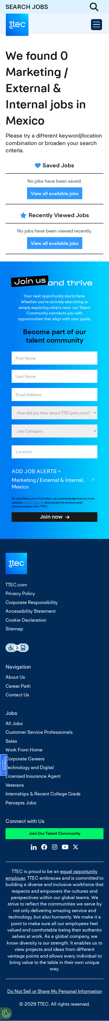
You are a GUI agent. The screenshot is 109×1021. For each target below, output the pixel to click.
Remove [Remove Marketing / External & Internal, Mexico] (93, 480)
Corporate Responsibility (32, 602)
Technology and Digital (30, 767)
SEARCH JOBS (27, 7)
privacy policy (32, 502)
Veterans (15, 785)
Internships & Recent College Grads (43, 794)
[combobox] (54, 451)
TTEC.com (16, 585)
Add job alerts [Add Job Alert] (34, 471)
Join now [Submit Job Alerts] (51, 516)
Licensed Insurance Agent (33, 776)
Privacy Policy (20, 593)
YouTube (65, 847)
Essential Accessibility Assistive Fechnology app (17, 647)
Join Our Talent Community (55, 833)
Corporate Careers (25, 759)
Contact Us (17, 695)
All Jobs (14, 723)
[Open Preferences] (6, 1013)
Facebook (44, 847)
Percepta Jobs (21, 803)
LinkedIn (34, 847)
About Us (15, 677)
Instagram (54, 847)
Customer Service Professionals (39, 732)
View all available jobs (54, 194)
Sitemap (14, 629)
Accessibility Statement (31, 611)
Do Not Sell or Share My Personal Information (54, 991)
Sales (11, 741)
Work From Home (24, 750)
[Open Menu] (96, 24)
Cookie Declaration (26, 620)
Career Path (18, 686)
